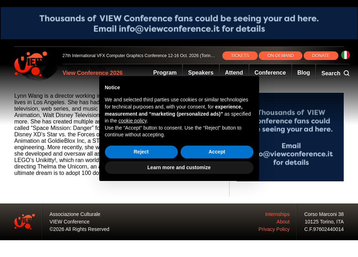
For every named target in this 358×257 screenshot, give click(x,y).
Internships (277, 214)
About (283, 222)
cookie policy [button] (133, 121)
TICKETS (240, 55)
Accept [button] (216, 152)
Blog (303, 73)
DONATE (321, 55)
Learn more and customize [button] (179, 167)
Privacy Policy (273, 229)
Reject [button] (140, 152)
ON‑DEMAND (280, 55)
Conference (270, 73)
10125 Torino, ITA (324, 222)
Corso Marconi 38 (324, 214)
